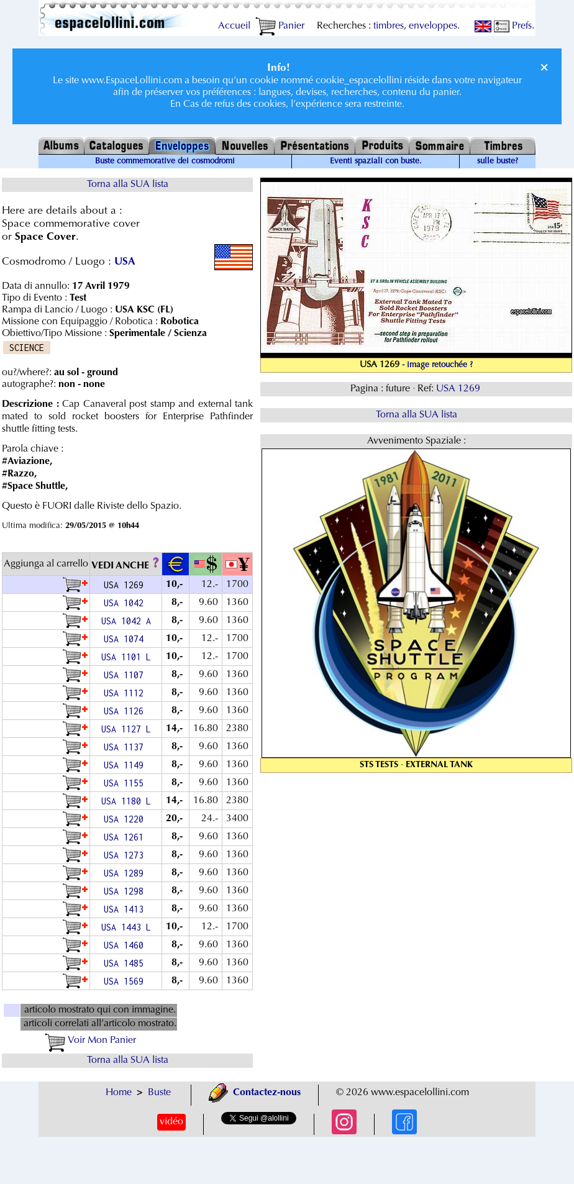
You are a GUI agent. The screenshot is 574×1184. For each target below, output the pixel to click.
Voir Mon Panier (90, 1040)
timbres (388, 26)
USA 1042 (126, 603)
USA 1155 (126, 783)
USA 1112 (126, 693)
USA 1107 (126, 675)
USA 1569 (126, 981)
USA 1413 (126, 909)
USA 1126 (126, 711)
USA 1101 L (126, 657)
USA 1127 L (126, 729)
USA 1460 (126, 945)
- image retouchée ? (437, 365)
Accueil (234, 26)
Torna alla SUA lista (127, 184)
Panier (279, 26)
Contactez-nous (255, 1093)
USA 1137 (126, 747)
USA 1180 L (126, 801)
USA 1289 (126, 873)
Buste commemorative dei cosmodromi (165, 161)
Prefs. (514, 26)
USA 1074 (126, 639)
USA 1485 (126, 963)
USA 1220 (126, 819)
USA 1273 (126, 855)
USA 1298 (126, 891)
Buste (159, 1093)
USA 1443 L (126, 927)
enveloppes (433, 26)
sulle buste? (497, 161)
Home (119, 1093)
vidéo (171, 1122)
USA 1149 (126, 765)
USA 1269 (459, 389)
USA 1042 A (126, 621)
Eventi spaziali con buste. (376, 161)
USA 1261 (126, 837)
